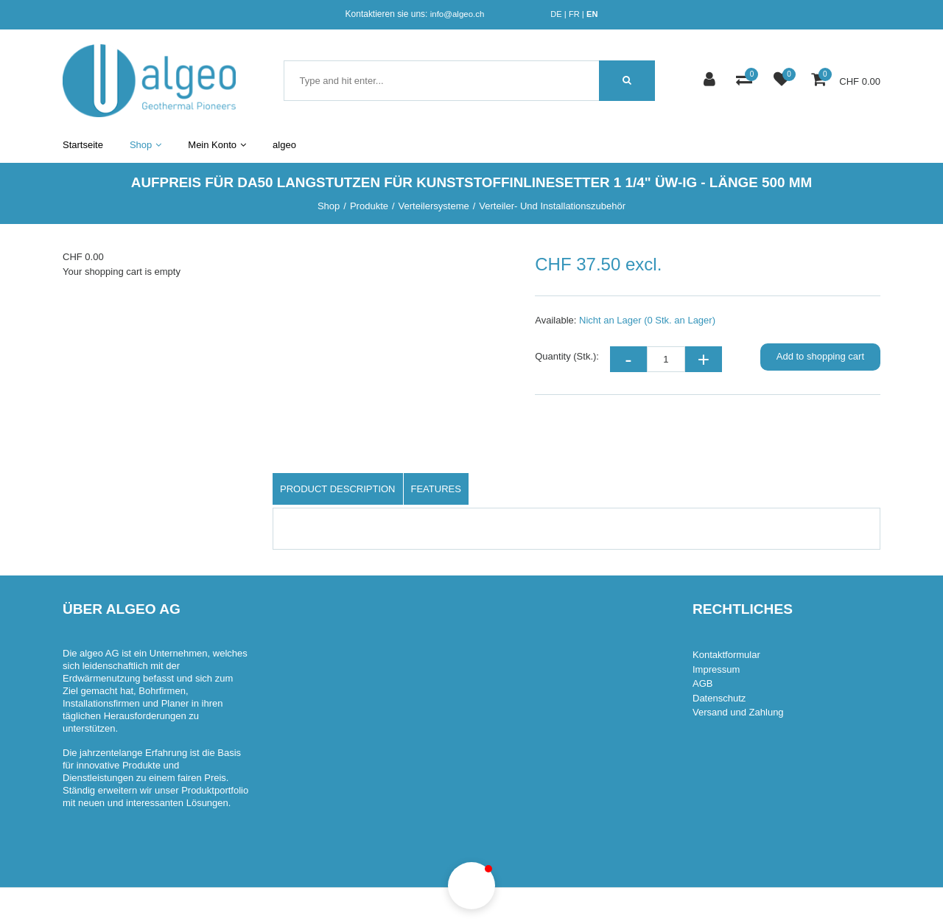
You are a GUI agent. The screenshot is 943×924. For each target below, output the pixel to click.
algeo (284, 144)
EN (591, 14)
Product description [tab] (338, 488)
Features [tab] (436, 488)
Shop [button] (145, 144)
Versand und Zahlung (738, 712)
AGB (702, 683)
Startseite (83, 144)
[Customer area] (711, 81)
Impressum (716, 669)
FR (574, 14)
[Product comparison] (746, 81)
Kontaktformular (726, 654)
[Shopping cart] (820, 81)
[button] (471, 885)
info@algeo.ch (457, 14)
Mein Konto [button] (217, 144)
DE (555, 14)
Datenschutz (719, 698)
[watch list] (783, 81)
